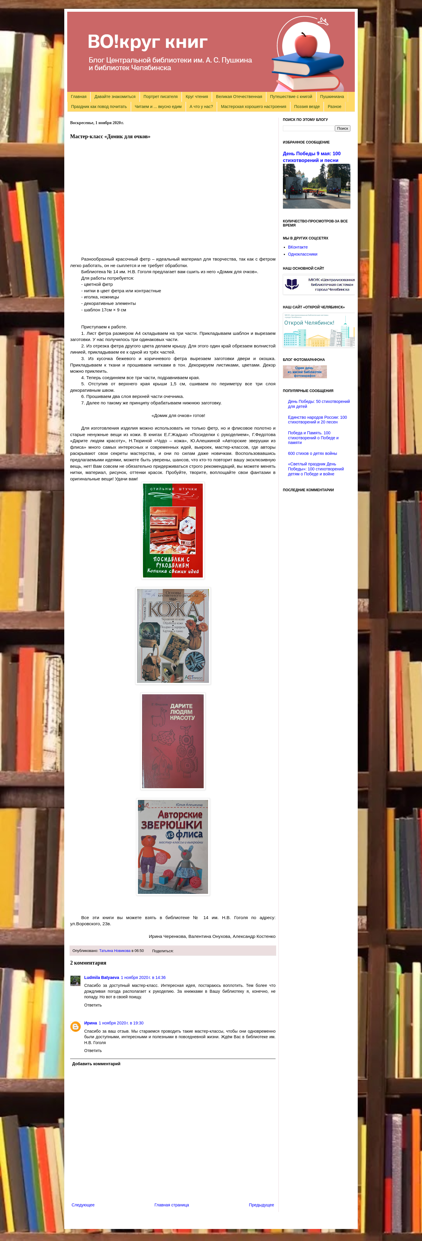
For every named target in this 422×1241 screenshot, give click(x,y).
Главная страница (172, 1205)
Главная (79, 96)
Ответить (93, 1005)
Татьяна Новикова (115, 951)
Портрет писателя (161, 96)
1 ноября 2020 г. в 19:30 (121, 1023)
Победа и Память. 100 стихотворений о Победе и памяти (313, 437)
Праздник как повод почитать (99, 106)
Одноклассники (303, 254)
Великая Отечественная (239, 96)
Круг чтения (197, 96)
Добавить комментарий (96, 1063)
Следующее (83, 1205)
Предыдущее (261, 1205)
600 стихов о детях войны (312, 453)
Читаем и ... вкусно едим (158, 106)
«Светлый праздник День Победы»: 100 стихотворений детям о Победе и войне (316, 469)
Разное (334, 106)
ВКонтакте (298, 247)
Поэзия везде (307, 106)
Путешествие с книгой (291, 96)
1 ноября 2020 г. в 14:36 (143, 977)
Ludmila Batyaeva (101, 977)
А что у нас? (201, 106)
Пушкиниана (332, 96)
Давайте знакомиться (115, 96)
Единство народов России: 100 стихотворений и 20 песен (317, 420)
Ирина (90, 1023)
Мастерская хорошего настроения (253, 106)
